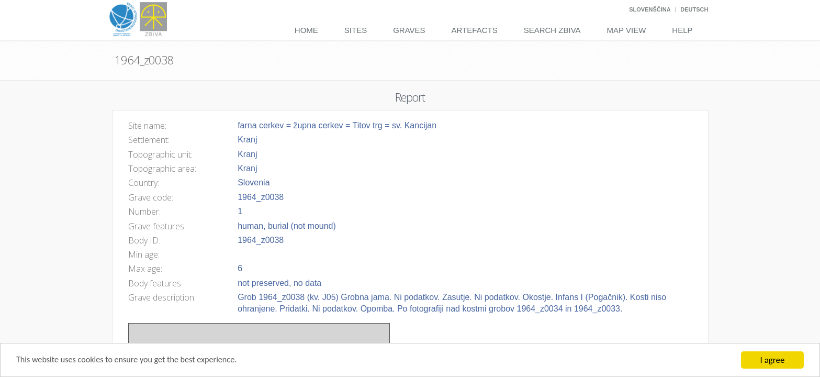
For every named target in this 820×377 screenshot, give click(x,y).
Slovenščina (649, 9)
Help (682, 30)
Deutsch (694, 9)
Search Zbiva (552, 30)
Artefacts (475, 30)
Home (306, 30)
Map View (626, 30)
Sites (355, 30)
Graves (409, 30)
